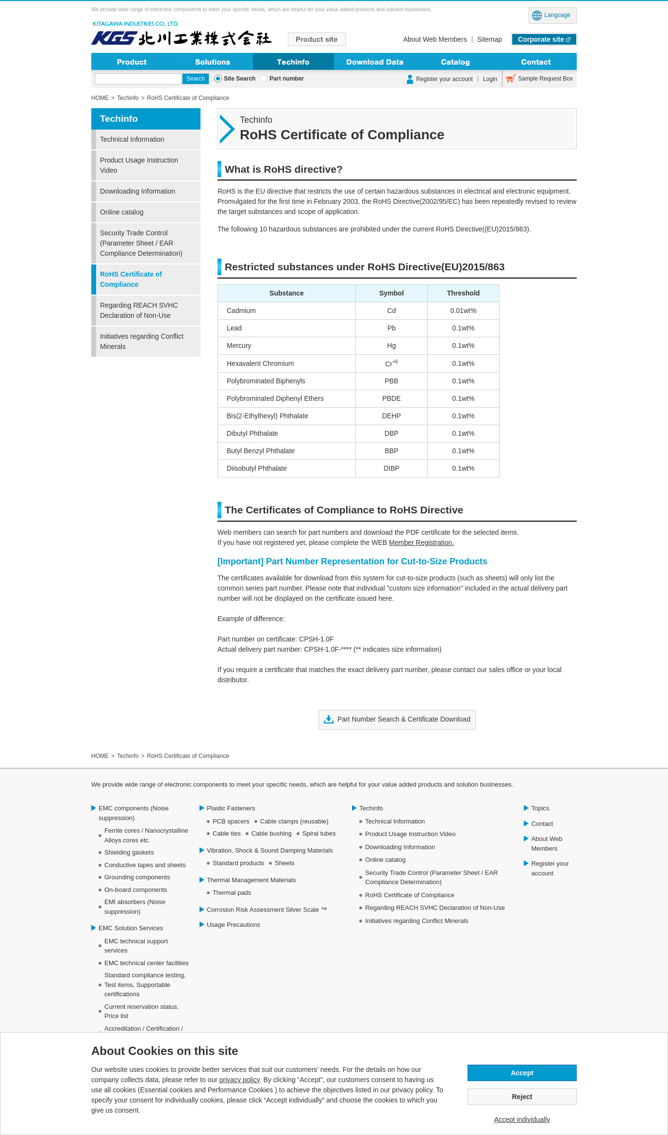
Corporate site (541, 39)
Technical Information (132, 139)
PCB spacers (231, 821)
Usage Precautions (233, 924)
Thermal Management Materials (251, 880)
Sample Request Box (545, 78)
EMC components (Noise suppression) (134, 813)
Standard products (238, 863)
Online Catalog (455, 61)
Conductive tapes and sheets (145, 865)
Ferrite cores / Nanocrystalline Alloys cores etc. (146, 835)
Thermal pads (232, 892)
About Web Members (435, 39)
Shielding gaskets (129, 852)
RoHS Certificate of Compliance (131, 279)
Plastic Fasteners (231, 808)
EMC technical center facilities (146, 963)
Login (490, 79)
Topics (540, 808)
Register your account (444, 79)
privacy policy (239, 1080)
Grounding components (137, 877)
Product (131, 61)
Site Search (239, 78)
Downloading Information (374, 61)
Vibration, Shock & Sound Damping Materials (270, 850)
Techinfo (293, 61)
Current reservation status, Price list (141, 1011)
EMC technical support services (136, 946)
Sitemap (489, 39)
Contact (536, 61)
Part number (286, 78)
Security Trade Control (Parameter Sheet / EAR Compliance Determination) (141, 243)
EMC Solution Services (131, 928)
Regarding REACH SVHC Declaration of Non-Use (139, 310)
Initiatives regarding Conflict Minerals (142, 341)
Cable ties (227, 833)
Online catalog (122, 212)
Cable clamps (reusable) (294, 821)
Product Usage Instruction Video (139, 165)
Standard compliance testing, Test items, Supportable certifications (145, 984)
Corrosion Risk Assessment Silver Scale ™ (267, 909)
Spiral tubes (319, 833)
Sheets (284, 863)
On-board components (135, 889)
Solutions (212, 61)
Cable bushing (271, 833)
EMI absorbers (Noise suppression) (135, 906)
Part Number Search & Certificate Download (403, 719)
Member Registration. (421, 542)
